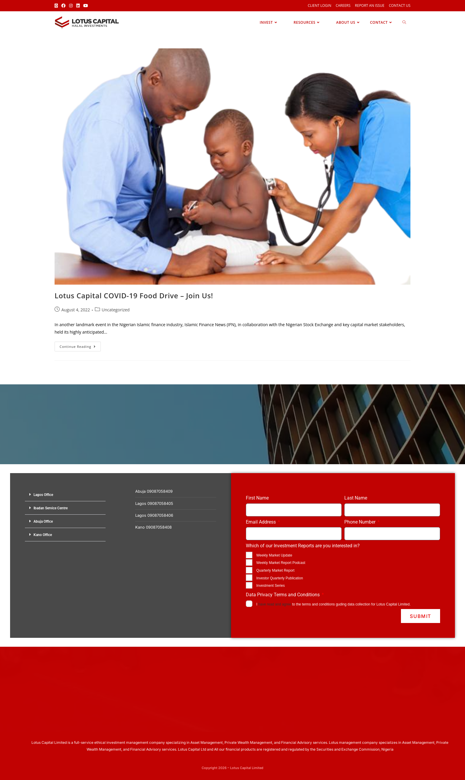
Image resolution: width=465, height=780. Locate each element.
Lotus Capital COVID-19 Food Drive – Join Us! (134, 295)
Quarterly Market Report (275, 570)
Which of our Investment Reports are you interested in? (303, 545)
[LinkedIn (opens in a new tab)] (78, 6)
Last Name (355, 498)
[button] (65, 494)
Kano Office (43, 535)
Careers (343, 5)
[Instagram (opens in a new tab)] (70, 6)
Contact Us (399, 5)
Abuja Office (43, 521)
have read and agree (274, 604)
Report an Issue (369, 5)
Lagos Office (43, 495)
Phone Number (360, 522)
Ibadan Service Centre (51, 508)
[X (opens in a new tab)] (57, 6)
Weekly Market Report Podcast (280, 563)
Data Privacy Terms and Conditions (283, 594)
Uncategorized (116, 310)
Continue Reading (80, 345)
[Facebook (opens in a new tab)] (63, 6)
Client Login (319, 5)
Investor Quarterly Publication (279, 578)
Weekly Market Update (274, 555)
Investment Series (270, 586)
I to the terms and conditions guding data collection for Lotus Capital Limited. (333, 604)
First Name (257, 498)
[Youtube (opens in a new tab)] (86, 6)
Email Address (261, 522)
